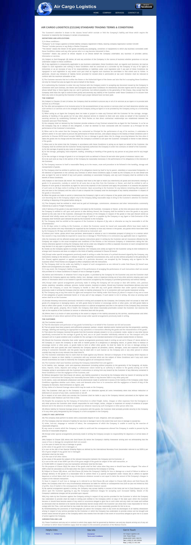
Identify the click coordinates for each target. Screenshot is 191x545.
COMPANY (107, 13)
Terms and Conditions (95, 536)
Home (48, 534)
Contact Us (58, 534)
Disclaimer (91, 534)
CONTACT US (133, 13)
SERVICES (119, 13)
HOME (96, 13)
